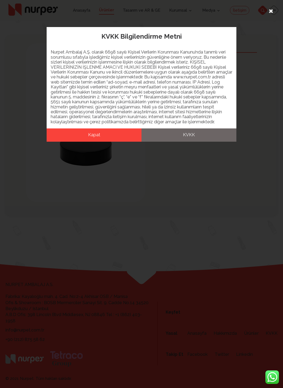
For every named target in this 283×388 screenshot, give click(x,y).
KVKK (189, 134)
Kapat (94, 134)
